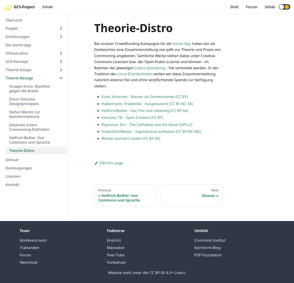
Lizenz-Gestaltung (150, 67)
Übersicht (14, 20)
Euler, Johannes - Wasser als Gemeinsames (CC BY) (145, 96)
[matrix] (114, 240)
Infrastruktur (17, 53)
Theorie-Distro (21, 150)
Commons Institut (209, 240)
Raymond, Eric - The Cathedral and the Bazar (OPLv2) (147, 124)
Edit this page (108, 162)
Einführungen (18, 36)
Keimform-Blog (207, 247)
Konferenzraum (33, 240)
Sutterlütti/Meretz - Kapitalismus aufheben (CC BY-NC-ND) (151, 131)
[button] (284, 7)
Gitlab (270, 6)
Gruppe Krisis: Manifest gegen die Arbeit (29, 88)
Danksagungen (19, 168)
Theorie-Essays (18, 69)
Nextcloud (28, 262)
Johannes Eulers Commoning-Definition (29, 127)
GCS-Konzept (17, 61)
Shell (234, 6)
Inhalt (47, 6)
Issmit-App (181, 43)
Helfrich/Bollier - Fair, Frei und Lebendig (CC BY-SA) (145, 110)
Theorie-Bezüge (19, 78)
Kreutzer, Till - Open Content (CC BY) (132, 117)
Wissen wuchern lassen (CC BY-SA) (131, 138)
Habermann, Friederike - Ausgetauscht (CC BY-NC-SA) (147, 103)
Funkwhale (116, 262)
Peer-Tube (115, 255)
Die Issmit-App (18, 45)
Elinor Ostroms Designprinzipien (24, 101)
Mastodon (115, 247)
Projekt (12, 28)
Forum (251, 6)
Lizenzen (13, 176)
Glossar (12, 159)
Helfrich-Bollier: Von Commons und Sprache (29, 140)
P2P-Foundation (208, 255)
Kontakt (12, 184)
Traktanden (29, 247)
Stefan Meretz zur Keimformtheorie (24, 114)
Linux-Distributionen (135, 73)
